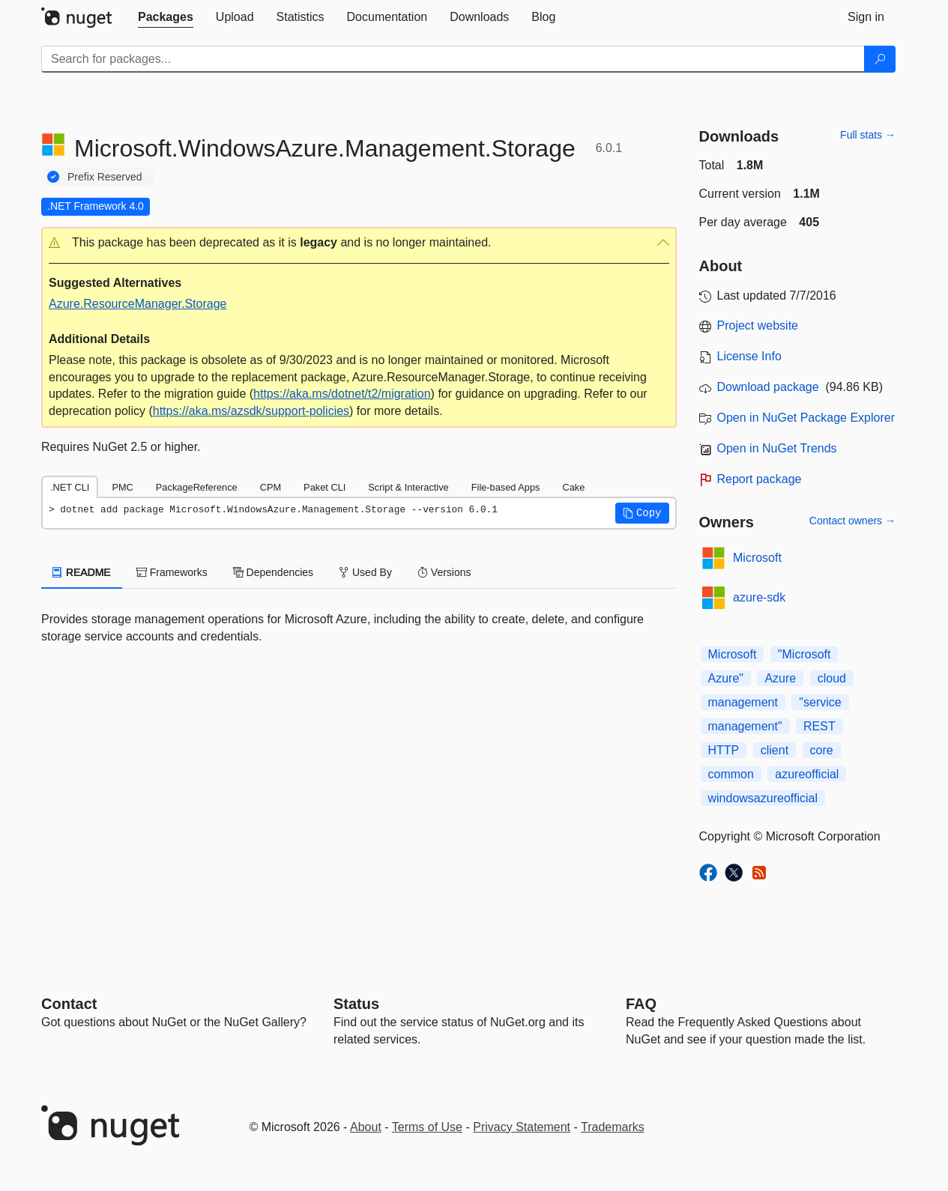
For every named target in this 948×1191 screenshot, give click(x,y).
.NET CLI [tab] (69, 487)
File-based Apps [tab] (505, 487)
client (774, 750)
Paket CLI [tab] (324, 487)
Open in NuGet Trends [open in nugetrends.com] (777, 448)
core (821, 750)
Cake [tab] (573, 487)
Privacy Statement (521, 1127)
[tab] (166, 17)
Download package (768, 387)
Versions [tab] (444, 572)
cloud (832, 678)
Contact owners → (852, 521)
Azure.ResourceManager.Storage (137, 303)
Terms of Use (427, 1127)
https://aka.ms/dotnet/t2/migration (342, 393)
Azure (780, 678)
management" (745, 726)
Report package (759, 479)
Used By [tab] (365, 572)
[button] (359, 243)
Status (356, 1003)
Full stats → (868, 135)
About (365, 1127)
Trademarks (612, 1127)
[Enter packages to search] (453, 59)
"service (820, 702)
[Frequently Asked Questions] (641, 1003)
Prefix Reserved (104, 177)
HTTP (724, 750)
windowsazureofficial (763, 798)
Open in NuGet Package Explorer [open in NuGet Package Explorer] (806, 417)
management (743, 702)
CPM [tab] (270, 487)
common (731, 774)
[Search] (880, 59)
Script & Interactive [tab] (408, 487)
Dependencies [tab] (273, 572)
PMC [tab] (122, 487)
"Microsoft (804, 654)
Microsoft (757, 557)
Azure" (725, 678)
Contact (69, 1003)
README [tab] (81, 572)
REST (819, 726)
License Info (749, 356)
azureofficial (807, 774)
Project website (758, 325)
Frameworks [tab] (172, 572)
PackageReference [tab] (197, 487)
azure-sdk (759, 597)
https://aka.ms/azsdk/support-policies (251, 410)
